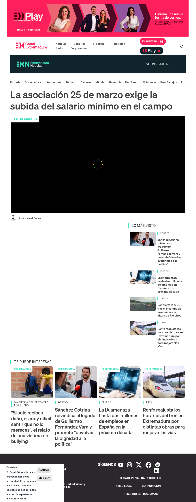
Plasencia (115, 82)
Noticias (61, 43)
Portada (15, 82)
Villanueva (150, 82)
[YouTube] (121, 464)
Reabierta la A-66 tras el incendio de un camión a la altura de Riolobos (169, 310)
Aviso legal (124, 485)
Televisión (118, 43)
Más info (44, 478)
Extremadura (32, 82)
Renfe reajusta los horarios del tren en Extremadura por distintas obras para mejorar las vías (170, 337)
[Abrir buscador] (182, 46)
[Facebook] (149, 464)
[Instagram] (130, 464)
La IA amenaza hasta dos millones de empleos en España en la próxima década (169, 284)
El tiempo (99, 43)
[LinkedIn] (156, 470)
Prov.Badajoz (168, 82)
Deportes (80, 43)
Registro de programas (141, 493)
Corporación (78, 48)
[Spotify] (157, 464)
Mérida (100, 82)
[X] (139, 464)
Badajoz (71, 82)
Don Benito (132, 82)
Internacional (53, 82)
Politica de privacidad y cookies (138, 478)
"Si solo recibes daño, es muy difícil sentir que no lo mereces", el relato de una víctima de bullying (31, 427)
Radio (59, 48)
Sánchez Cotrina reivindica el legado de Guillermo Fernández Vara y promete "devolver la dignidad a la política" (169, 251)
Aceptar (44, 469)
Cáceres (85, 82)
